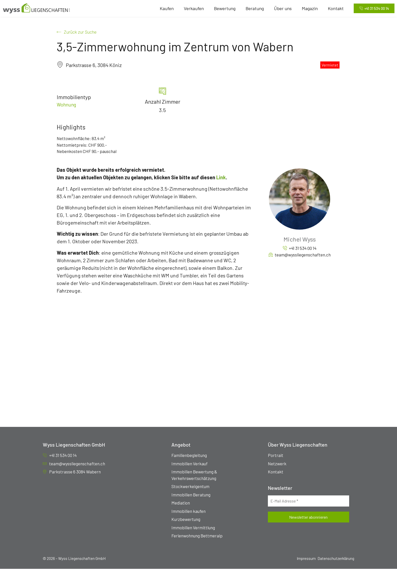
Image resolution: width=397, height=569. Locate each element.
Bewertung (223, 8)
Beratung (253, 8)
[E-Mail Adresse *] (308, 501)
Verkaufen (192, 8)
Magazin (308, 8)
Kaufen (165, 8)
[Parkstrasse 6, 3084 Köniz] (198, 356)
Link (221, 177)
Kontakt (334, 8)
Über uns (281, 8)
